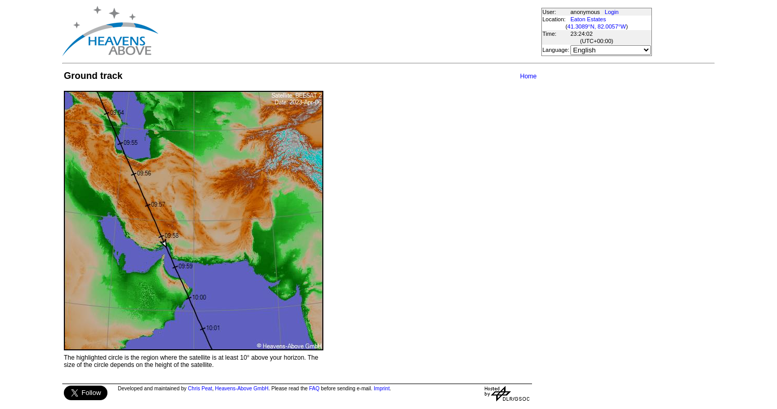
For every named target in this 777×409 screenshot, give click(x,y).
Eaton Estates (588, 19)
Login (612, 12)
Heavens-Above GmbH (241, 388)
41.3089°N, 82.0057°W (596, 26)
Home (528, 76)
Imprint (382, 388)
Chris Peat (200, 388)
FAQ (314, 388)
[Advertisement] (349, 31)
